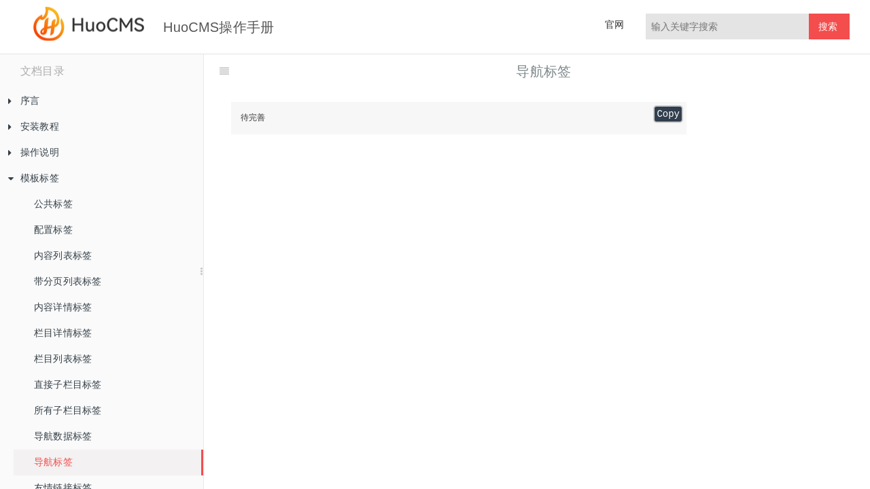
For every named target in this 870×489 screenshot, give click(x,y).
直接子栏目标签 (67, 384)
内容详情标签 (63, 307)
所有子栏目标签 (67, 410)
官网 (614, 24)
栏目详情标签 (63, 332)
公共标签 (53, 203)
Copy (668, 114)
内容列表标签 (63, 255)
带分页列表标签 (67, 281)
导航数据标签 (63, 436)
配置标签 (53, 229)
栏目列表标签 (63, 358)
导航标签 (53, 461)
